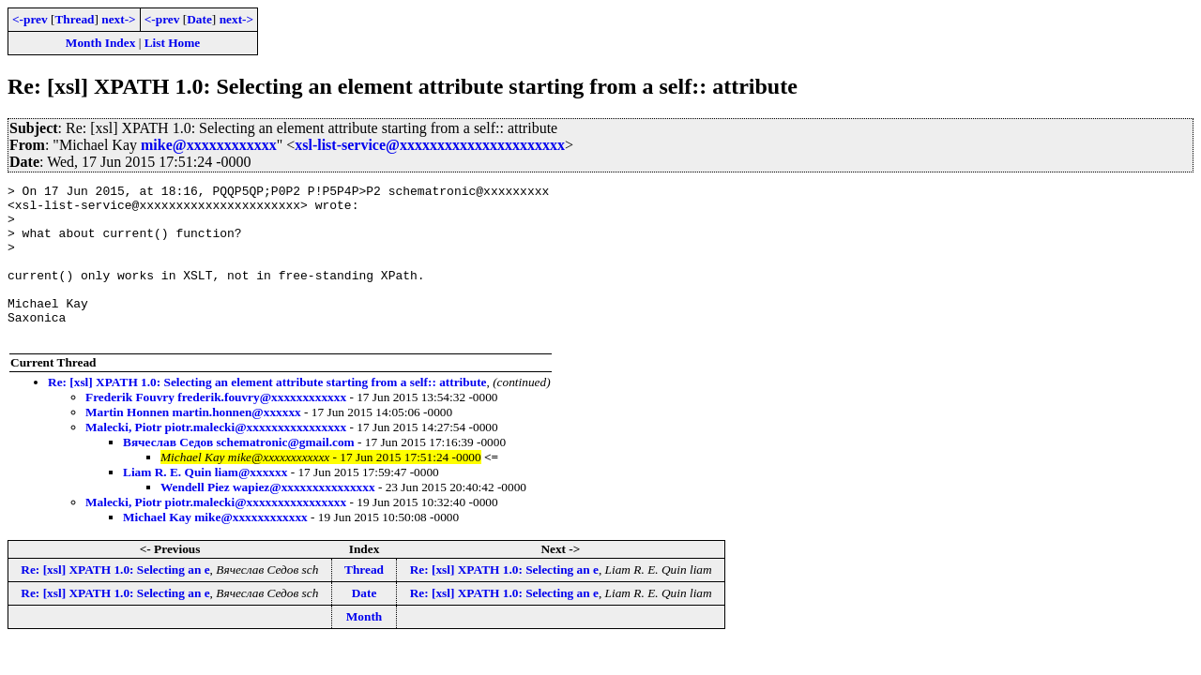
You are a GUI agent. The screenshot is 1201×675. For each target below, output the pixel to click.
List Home (172, 43)
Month (364, 647)
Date (199, 19)
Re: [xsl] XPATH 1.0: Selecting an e (115, 600)
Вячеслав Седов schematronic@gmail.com (239, 473)
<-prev (30, 19)
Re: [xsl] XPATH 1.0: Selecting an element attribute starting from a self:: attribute (267, 413)
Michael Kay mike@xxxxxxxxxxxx (215, 548)
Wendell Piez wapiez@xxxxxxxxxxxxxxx (267, 518)
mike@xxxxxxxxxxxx (209, 145)
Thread (74, 19)
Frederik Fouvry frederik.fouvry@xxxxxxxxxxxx (215, 428)
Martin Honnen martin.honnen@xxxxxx (193, 443)
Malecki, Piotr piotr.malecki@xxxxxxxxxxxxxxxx (215, 458)
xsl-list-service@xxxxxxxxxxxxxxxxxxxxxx (430, 145)
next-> (118, 19)
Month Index (100, 43)
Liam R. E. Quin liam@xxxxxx (205, 503)
